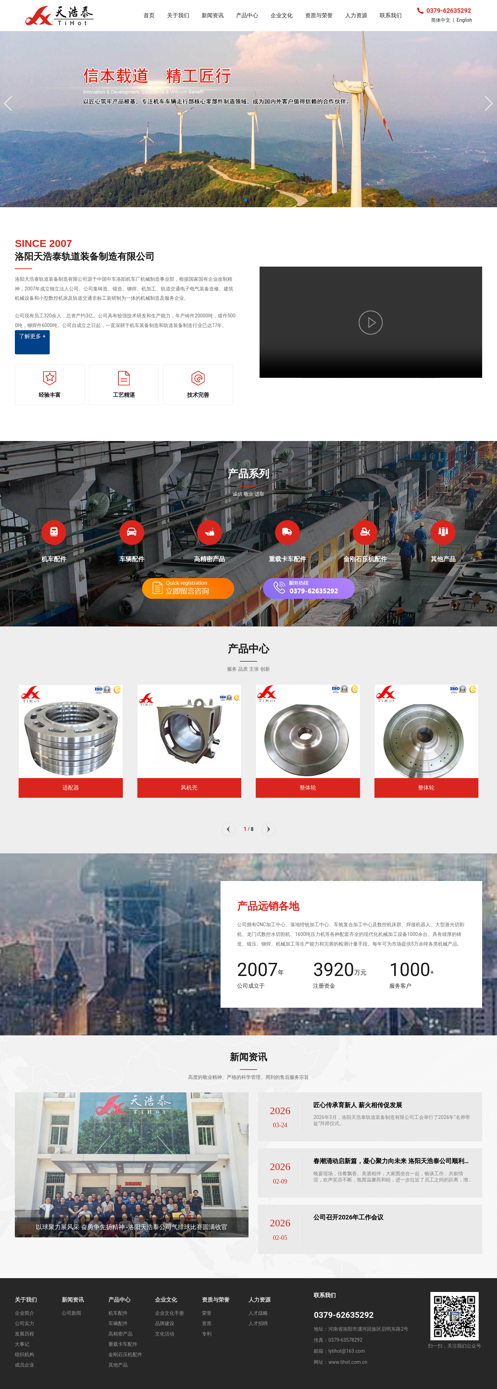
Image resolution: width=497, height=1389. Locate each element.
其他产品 (443, 559)
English (464, 20)
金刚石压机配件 (365, 559)
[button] (245, 200)
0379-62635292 (444, 10)
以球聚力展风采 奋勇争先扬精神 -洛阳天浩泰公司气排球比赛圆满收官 (131, 1227)
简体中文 (440, 20)
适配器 (70, 787)
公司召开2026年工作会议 (348, 1217)
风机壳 (189, 787)
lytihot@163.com (346, 1351)
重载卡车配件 (287, 559)
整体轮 (308, 787)
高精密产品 (209, 559)
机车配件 (53, 559)
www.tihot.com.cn (347, 1362)
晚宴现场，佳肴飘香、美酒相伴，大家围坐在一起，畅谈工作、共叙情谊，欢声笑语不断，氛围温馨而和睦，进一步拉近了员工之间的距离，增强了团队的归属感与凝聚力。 (390, 1180)
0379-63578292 (345, 1340)
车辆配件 (131, 559)
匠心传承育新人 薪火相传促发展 (357, 1105)
